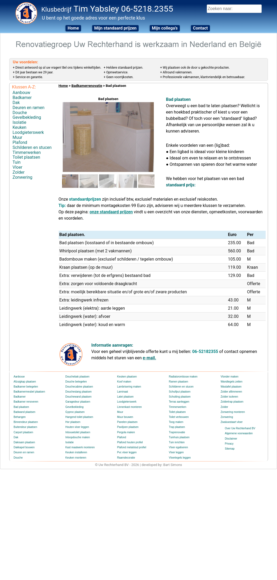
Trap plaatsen (177, 427)
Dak (16, 102)
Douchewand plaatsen (78, 396)
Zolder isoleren (229, 396)
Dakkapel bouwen (24, 447)
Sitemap (230, 448)
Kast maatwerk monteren (80, 447)
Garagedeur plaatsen (77, 401)
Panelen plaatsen (127, 422)
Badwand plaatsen (24, 412)
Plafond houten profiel (130, 442)
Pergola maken (126, 432)
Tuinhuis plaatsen (179, 437)
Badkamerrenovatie (86, 86)
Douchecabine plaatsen (79, 386)
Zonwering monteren (233, 412)
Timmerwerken (27, 152)
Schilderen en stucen (32, 147)
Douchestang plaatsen (78, 391)
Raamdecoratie (126, 457)
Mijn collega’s (165, 28)
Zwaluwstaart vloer (232, 422)
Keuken (19, 127)
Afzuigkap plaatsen (25, 381)
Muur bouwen (125, 417)
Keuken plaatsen (127, 376)
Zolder (19, 172)
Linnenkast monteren (129, 406)
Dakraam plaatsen (24, 442)
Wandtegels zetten (231, 381)
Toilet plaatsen (26, 157)
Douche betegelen (76, 381)
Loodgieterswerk (28, 132)
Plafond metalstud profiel (131, 447)
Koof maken (124, 381)
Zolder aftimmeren (231, 391)
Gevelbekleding (27, 117)
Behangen (20, 417)
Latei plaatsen (125, 396)
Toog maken (176, 422)
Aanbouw (21, 92)
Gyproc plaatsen (75, 412)
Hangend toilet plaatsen (79, 417)
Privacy (229, 443)
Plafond (20, 142)
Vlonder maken (229, 376)
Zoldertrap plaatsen (232, 401)
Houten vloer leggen (77, 427)
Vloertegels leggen (180, 457)
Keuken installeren (76, 452)
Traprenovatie (177, 432)
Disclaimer (231, 438)
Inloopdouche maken (77, 437)
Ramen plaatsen (178, 381)
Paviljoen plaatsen (128, 427)
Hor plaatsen (73, 422)
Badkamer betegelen (26, 386)
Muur (17, 137)
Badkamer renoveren (26, 401)
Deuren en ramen (29, 107)
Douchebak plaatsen (77, 376)
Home (73, 28)
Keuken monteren (75, 457)
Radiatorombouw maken (183, 376)
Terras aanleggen (179, 401)
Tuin (17, 162)
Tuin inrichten (177, 442)
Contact (200, 28)
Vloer (17, 167)
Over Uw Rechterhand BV (240, 428)
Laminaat (122, 391)
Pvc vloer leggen (127, 452)
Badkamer (22, 97)
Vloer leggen (176, 452)
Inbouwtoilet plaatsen (77, 432)
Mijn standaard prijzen (115, 28)
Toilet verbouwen (179, 417)
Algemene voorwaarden (239, 433)
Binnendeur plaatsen (26, 422)
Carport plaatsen (23, 432)
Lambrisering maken (129, 386)
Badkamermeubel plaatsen (29, 391)
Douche (20, 112)
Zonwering (22, 177)
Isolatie (19, 122)
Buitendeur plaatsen (25, 427)
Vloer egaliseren (178, 447)
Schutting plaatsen (180, 396)
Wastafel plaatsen (231, 386)
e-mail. (149, 357)
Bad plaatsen (21, 406)
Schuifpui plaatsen (180, 391)
